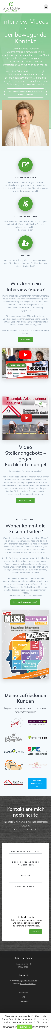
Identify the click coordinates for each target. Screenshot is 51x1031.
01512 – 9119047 (27, 983)
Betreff (25, 879)
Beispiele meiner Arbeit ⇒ (37, 783)
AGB (24, 997)
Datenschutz (23, 1001)
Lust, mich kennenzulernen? (25, 602)
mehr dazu (25, 340)
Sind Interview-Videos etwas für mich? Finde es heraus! (25, 92)
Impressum (24, 992)
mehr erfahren (25, 500)
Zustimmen (25, 1027)
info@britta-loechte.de (27, 980)
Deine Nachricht (25, 900)
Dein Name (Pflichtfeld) (25, 854)
